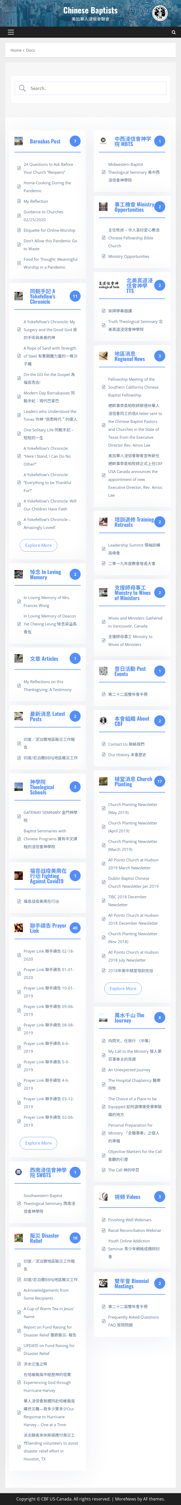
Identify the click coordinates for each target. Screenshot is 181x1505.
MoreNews (125, 1499)
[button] (11, 32)
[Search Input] (95, 88)
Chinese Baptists (90, 10)
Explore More (38, 545)
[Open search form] (174, 32)
